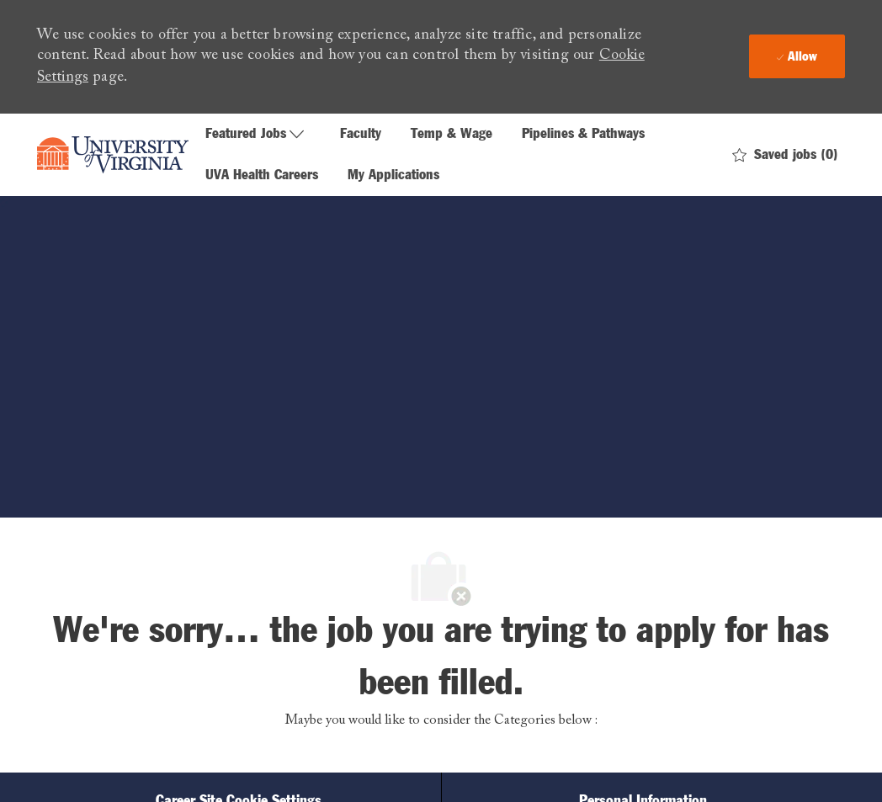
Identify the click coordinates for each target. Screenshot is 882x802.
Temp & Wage (451, 134)
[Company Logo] (113, 154)
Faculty (360, 134)
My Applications (393, 175)
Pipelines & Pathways (583, 134)
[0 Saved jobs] (785, 155)
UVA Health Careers (261, 175)
